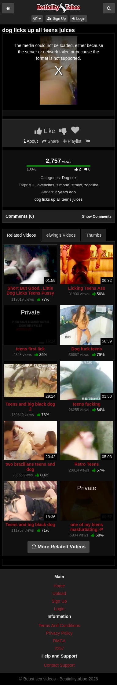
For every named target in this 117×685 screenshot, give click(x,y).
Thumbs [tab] (93, 235)
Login (78, 18)
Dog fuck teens (86, 348)
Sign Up (56, 18)
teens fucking (87, 404)
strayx (76, 185)
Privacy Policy (59, 633)
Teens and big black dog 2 (30, 406)
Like (45, 130)
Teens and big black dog (30, 524)
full (32, 185)
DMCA (59, 640)
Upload (59, 593)
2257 (59, 648)
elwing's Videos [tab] (61, 235)
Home (59, 585)
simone (63, 185)
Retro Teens (87, 464)
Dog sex (69, 177)
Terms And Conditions (59, 625)
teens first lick (30, 348)
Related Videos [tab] (21, 235)
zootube (91, 185)
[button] (37, 18)
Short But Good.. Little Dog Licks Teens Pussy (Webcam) (30, 293)
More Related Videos (58, 546)
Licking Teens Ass (86, 288)
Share (50, 141)
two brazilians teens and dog (30, 467)
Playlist (72, 141)
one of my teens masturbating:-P (86, 527)
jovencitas (45, 185)
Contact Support (59, 665)
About (31, 141)
